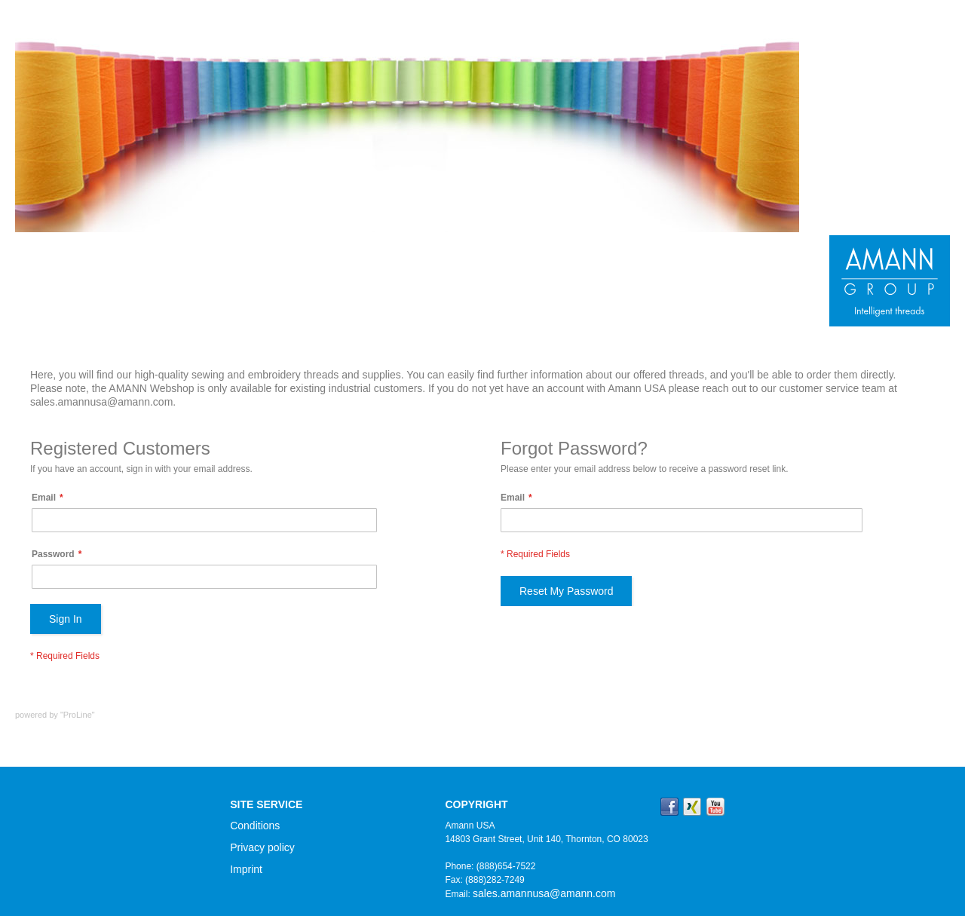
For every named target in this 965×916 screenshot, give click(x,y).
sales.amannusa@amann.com (544, 893)
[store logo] (889, 280)
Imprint (246, 869)
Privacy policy (262, 847)
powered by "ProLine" (55, 714)
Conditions (255, 825)
